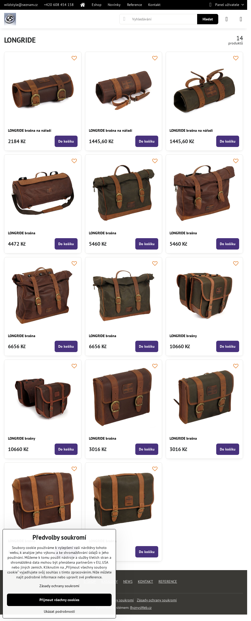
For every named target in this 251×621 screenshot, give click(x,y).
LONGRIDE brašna (21, 233)
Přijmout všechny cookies (59, 599)
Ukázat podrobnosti (59, 611)
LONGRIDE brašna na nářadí (29, 130)
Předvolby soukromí (118, 600)
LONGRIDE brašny (183, 335)
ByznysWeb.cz (141, 607)
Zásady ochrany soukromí (157, 600)
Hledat (208, 19)
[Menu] (241, 19)
